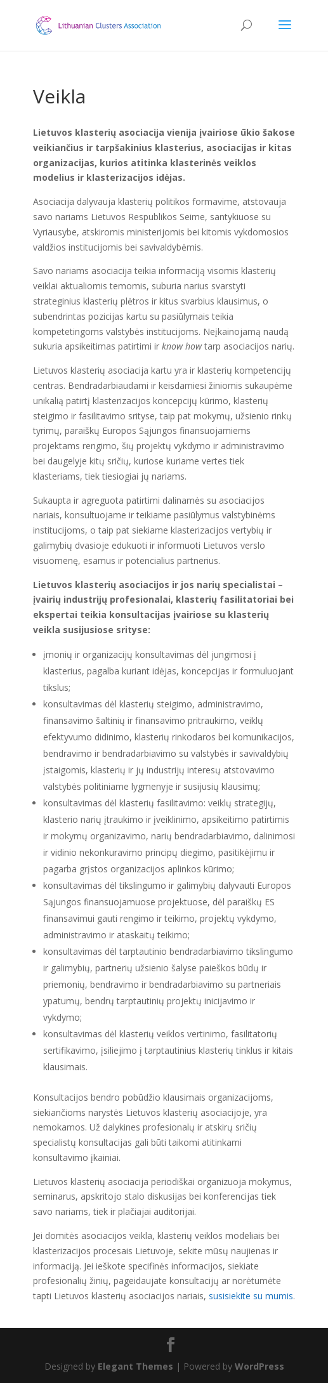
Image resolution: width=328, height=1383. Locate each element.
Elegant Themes (135, 1366)
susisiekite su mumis (251, 1296)
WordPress (259, 1366)
